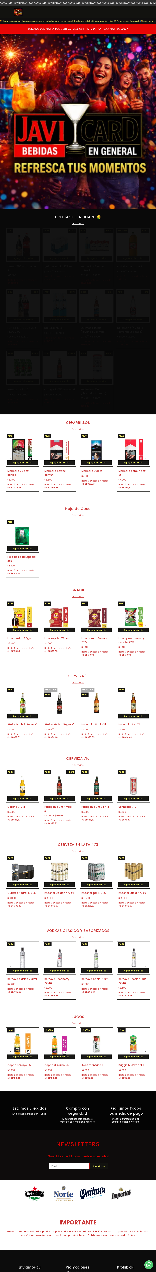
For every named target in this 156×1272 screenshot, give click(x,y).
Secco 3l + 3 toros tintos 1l (92, 268)
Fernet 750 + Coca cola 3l (22, 268)
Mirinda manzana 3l (130, 266)
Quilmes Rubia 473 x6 (58, 266)
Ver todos (78, 223)
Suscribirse (99, 1166)
